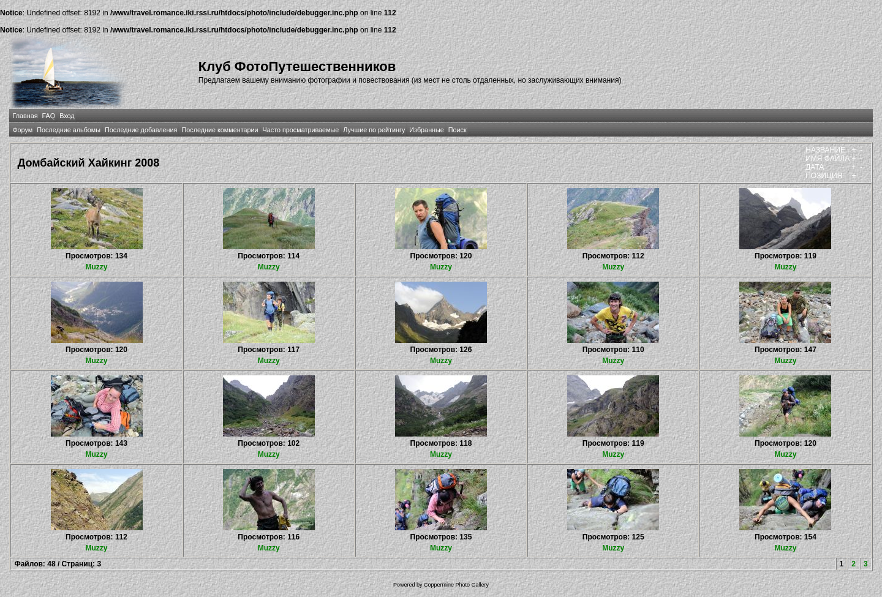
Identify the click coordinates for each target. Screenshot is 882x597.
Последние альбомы (68, 129)
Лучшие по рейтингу (374, 129)
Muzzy (97, 267)
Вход (66, 115)
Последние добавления (141, 129)
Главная (24, 115)
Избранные (426, 129)
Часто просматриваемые (301, 129)
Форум (22, 129)
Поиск (457, 129)
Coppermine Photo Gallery (456, 585)
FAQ (49, 115)
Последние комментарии (219, 129)
